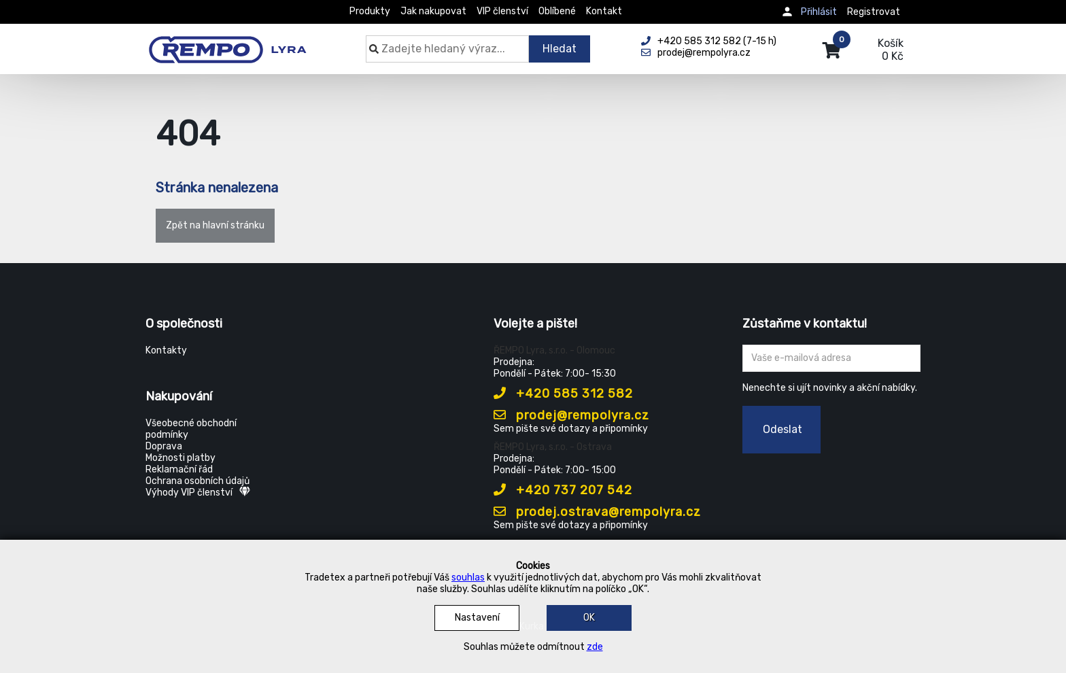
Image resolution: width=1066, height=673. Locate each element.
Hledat (560, 48)
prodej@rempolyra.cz (571, 415)
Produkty (369, 11)
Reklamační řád (179, 469)
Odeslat (782, 429)
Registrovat (873, 12)
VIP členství (502, 11)
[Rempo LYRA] (227, 42)
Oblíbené (557, 11)
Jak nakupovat (433, 11)
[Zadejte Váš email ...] (831, 358)
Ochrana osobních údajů (197, 481)
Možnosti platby (180, 458)
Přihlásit (819, 12)
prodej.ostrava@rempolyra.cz (597, 511)
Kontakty (166, 350)
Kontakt (604, 11)
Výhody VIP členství (197, 492)
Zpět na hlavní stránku (215, 225)
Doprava (163, 446)
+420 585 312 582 (563, 393)
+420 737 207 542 (563, 490)
